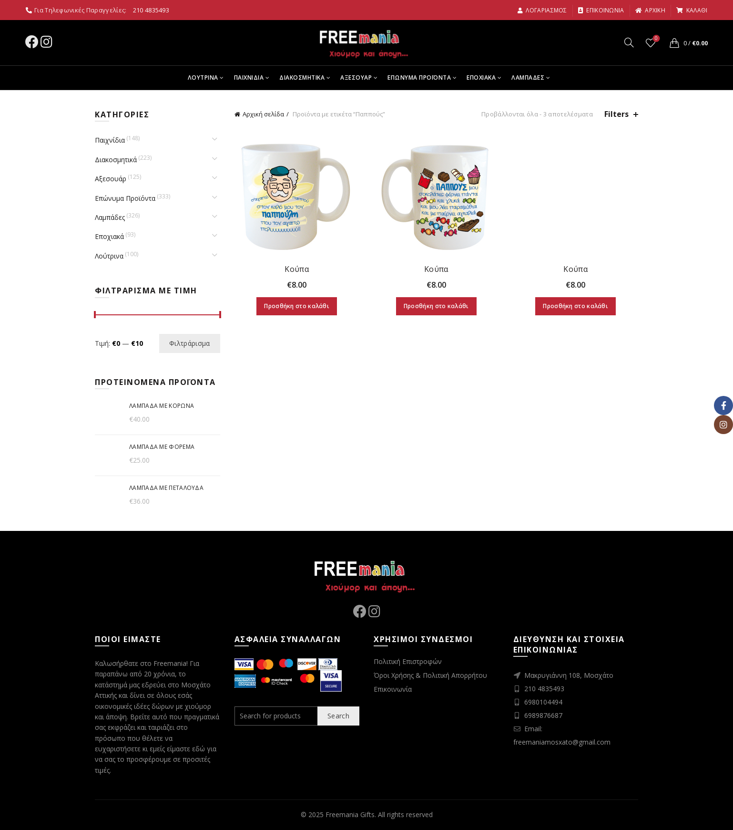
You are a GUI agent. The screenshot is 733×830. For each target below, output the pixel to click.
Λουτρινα (203, 77)
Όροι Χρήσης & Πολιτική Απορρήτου (430, 675)
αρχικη (650, 10)
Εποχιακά (109, 236)
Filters (616, 114)
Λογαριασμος (542, 10)
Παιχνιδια (249, 77)
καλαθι (691, 10)
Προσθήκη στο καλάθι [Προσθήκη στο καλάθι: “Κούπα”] (296, 306)
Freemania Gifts (350, 814)
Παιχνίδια (110, 140)
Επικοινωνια (601, 10)
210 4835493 (151, 10)
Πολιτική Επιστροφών (408, 661)
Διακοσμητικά (116, 159)
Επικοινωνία (393, 689)
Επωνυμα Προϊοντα (419, 77)
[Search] (629, 42)
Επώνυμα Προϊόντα (125, 198)
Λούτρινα (109, 255)
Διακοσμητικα (302, 77)
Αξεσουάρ (110, 178)
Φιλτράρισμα (189, 343)
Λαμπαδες (527, 77)
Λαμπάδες (110, 217)
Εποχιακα (481, 77)
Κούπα (297, 269)
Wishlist (655, 39)
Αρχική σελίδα (263, 114)
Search (338, 715)
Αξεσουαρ (356, 77)
